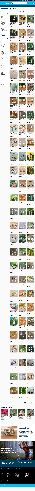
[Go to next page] (32, 402)
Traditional (3, 34)
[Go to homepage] (5, 3)
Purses (16, 471)
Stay (10, 417)
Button (2, 20)
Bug (2, 67)
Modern (2, 32)
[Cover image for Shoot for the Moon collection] (21, 412)
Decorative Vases (27, 472)
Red (2, 45)
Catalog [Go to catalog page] (23, 0)
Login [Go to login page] (25, 0)
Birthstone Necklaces (27, 475)
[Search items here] (18, 3)
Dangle (2, 17)
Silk (2, 58)
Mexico (2, 76)
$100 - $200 (3, 83)
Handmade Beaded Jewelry (28, 476)
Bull (2, 68)
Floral (2, 29)
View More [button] (3, 24)
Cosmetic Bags (16, 477)
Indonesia (3, 73)
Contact (8, 473)
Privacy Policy (8, 474)
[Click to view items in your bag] (33, 3)
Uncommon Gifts (27, 473)
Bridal (2, 28)
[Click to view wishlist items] (29, 3)
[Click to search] (26, 3)
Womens (3, 11)
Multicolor (3, 44)
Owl (2, 66)
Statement (3, 23)
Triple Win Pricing (2, 472)
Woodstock (2, 417)
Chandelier (3, 22)
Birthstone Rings (16, 473)
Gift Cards (8, 476)
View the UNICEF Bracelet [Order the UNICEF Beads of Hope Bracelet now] (23, 436)
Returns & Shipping (9, 471)
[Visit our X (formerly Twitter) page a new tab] (7, 480)
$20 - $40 (3, 81)
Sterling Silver (3, 53)
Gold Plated (3, 55)
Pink (2, 47)
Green (2, 43)
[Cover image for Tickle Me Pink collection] (4, 412)
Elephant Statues (27, 474)
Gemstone (3, 27)
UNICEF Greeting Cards (27, 477)
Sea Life (2, 64)
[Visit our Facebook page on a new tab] (6, 480)
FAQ (7, 475)
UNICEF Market (2, 471)
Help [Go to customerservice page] (27, 0)
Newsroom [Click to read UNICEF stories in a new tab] (2, 473)
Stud (2, 21)
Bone (2, 57)
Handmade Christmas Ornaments (18, 476)
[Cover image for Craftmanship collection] (13, 412)
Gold (2, 54)
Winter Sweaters (26, 471)
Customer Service (9, 472)
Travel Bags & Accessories (17, 474)
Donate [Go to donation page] (33, 0)
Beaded (2, 18)
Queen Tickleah (29, 417)
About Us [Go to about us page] (20, 0)
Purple (2, 46)
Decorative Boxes (17, 472)
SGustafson (20, 417)
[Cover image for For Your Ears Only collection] (30, 412)
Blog (1, 474)
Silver (2, 52)
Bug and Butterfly (3, 65)
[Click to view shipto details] (30, 0)
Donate (1, 475)
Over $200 (2, 84)
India (2, 75)
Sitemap (1, 476)
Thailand (3, 74)
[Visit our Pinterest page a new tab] (8, 480)
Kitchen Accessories (17, 475)
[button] (16, 15)
